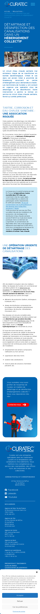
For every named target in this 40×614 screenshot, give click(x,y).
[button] (37, 572)
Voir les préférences (20, 607)
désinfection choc (23, 321)
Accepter (20, 595)
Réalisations (17, 11)
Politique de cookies (19, 611)
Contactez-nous (14, 405)
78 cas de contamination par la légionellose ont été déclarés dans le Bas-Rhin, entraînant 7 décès (19, 205)
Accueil (7, 11)
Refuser (20, 601)
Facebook (11, 490)
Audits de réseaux (11, 565)
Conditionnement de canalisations (16, 567)
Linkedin (10, 493)
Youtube (11, 497)
